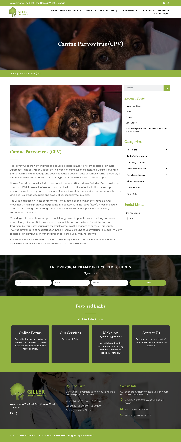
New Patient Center (71, 10)
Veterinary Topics (160, 13)
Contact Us (148, 10)
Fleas (128, 111)
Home (54, 10)
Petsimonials (130, 10)
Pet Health (132, 149)
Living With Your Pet (136, 168)
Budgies (129, 117)
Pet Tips (115, 10)
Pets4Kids (132, 193)
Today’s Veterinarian (137, 156)
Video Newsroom (135, 181)
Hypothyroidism (133, 106)
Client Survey (133, 187)
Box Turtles (131, 122)
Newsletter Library (136, 175)
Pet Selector (163, 10)
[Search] (167, 88)
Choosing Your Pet (136, 162)
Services (104, 10)
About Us (91, 10)
